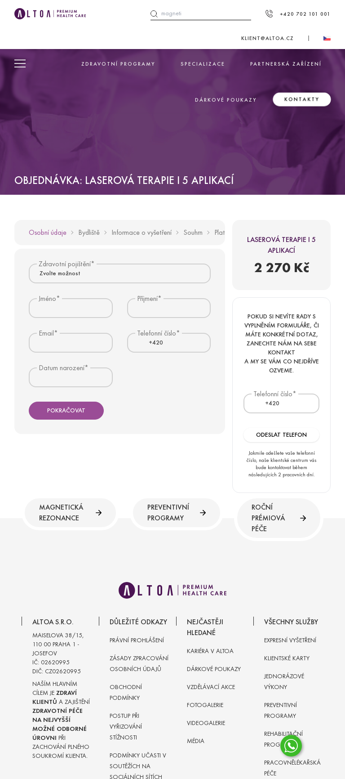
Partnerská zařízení (286, 64)
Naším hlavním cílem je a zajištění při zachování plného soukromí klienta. (61, 720)
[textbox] (150, 342)
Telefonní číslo (272, 394)
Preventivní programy (176, 512)
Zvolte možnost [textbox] (60, 273)
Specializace (203, 64)
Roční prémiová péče (279, 518)
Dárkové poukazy (226, 100)
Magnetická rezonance (70, 512)
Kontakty (301, 99)
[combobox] (120, 273)
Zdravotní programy (118, 64)
